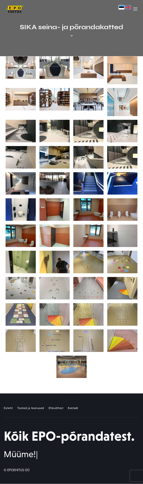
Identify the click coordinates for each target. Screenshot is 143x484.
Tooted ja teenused (30, 408)
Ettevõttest (56, 408)
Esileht (8, 408)
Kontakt (73, 408)
